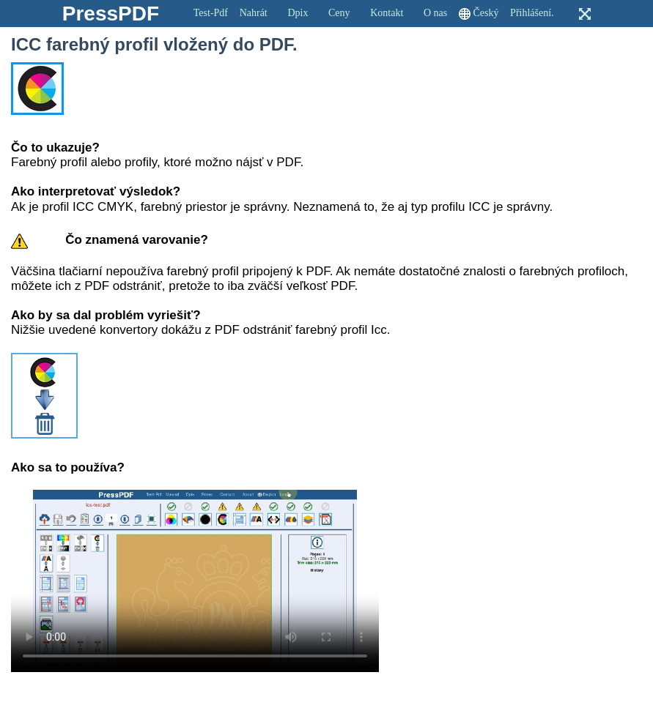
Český (485, 12)
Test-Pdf (210, 12)
